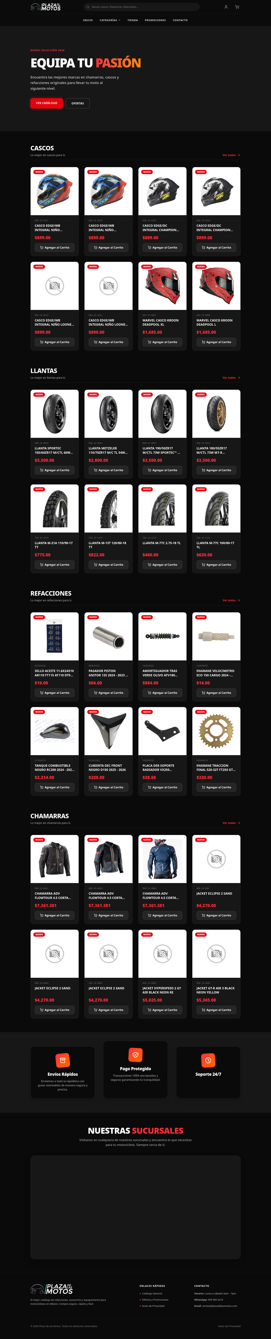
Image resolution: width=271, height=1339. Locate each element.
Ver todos (232, 155)
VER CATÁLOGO (46, 103)
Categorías (110, 20)
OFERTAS (78, 103)
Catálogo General (151, 1293)
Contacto (180, 20)
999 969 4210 (215, 1299)
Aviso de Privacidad (152, 1306)
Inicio (88, 20)
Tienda (133, 20)
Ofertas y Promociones (154, 1299)
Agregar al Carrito (54, 247)
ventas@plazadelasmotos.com (219, 1306)
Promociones (155, 20)
